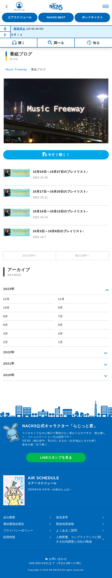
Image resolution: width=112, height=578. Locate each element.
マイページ (19, 10)
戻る (6, 6)
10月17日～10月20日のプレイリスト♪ (60, 191)
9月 (60, 307)
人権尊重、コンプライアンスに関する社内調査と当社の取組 (78, 539)
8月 (5, 316)
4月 (5, 333)
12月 (6, 299)
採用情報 (9, 537)
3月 (60, 333)
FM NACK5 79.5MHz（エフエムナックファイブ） (56, 6)
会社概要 (9, 517)
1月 (60, 342)
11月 (61, 299)
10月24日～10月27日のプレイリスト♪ (60, 171)
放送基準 (62, 517)
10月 (6, 307)
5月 (60, 324)
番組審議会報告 (13, 524)
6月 (5, 324)
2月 (5, 342)
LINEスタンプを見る (56, 457)
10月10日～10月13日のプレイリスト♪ (60, 211)
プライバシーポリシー (18, 530)
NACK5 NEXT (56, 17)
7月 (60, 316)
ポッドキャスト (92, 17)
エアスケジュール (20, 17)
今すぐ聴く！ (59, 154)
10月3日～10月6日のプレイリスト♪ (58, 231)
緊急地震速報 (65, 524)
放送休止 (19, 28)
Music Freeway (16, 69)
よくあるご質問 (66, 530)
